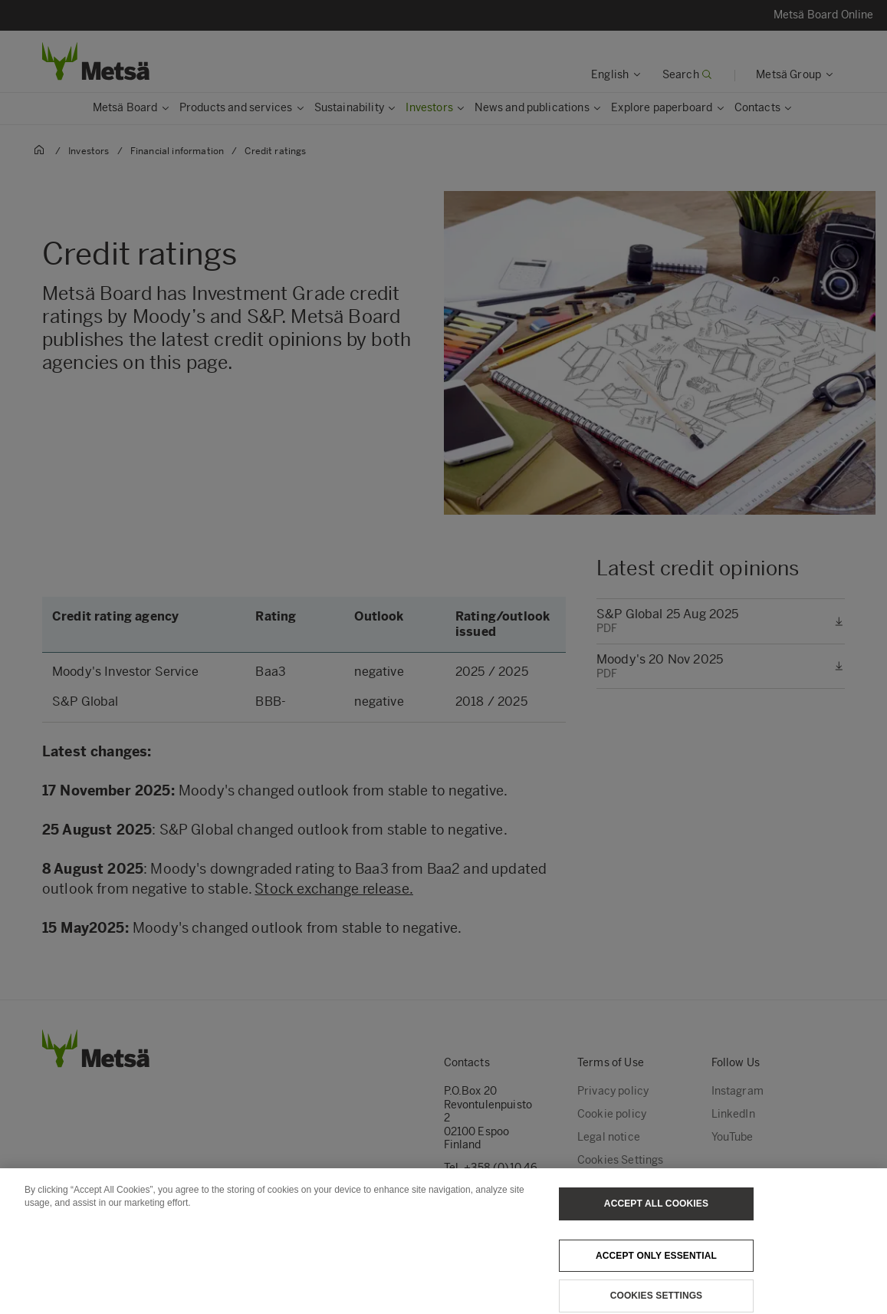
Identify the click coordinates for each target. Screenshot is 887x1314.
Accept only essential (656, 1265)
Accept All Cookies (656, 1212)
